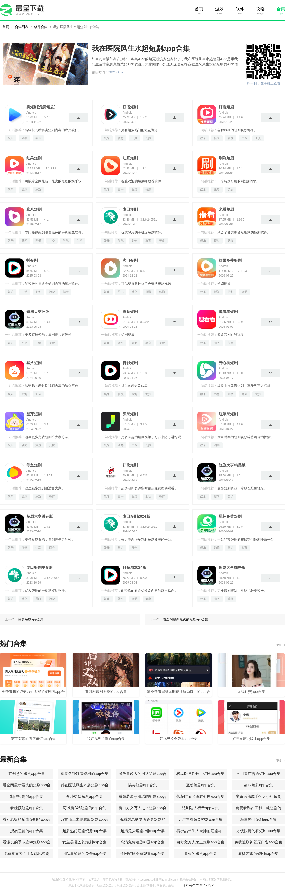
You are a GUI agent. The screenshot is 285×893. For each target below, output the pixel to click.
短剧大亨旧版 (37, 312)
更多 (279, 645)
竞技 (148, 138)
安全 (38, 394)
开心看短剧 (228, 363)
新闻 (217, 138)
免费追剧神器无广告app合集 (258, 842)
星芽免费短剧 (230, 516)
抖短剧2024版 (134, 568)
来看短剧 (226, 209)
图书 (24, 138)
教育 (38, 138)
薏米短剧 (34, 209)
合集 (280, 9)
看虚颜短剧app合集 (26, 808)
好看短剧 (226, 107)
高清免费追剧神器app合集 (142, 842)
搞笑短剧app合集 (142, 785)
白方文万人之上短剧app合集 (200, 842)
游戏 (219, 9)
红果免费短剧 (230, 260)
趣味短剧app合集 (258, 785)
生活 (134, 189)
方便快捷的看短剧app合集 (258, 831)
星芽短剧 (34, 414)
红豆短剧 (130, 158)
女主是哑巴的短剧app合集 (84, 842)
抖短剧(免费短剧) (41, 107)
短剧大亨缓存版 (39, 516)
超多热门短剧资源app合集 (84, 831)
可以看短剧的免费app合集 (84, 854)
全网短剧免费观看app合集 (142, 854)
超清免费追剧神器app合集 (142, 831)
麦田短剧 (130, 209)
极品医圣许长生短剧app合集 (200, 774)
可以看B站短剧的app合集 (84, 808)
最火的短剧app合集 (200, 854)
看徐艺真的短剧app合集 (258, 854)
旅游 (38, 189)
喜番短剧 (130, 312)
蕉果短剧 (130, 414)
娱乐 (11, 138)
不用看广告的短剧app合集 (258, 774)
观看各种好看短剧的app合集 (85, 774)
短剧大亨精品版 (232, 465)
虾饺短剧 (130, 465)
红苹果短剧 (228, 414)
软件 (240, 9)
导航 (66, 240)
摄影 (24, 189)
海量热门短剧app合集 (258, 819)
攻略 (260, 9)
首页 (199, 9)
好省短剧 (130, 107)
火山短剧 (130, 260)
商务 (38, 291)
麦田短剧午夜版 (39, 568)
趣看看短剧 (228, 312)
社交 (230, 138)
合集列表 (21, 27)
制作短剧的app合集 (26, 796)
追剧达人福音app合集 (200, 808)
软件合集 (41, 27)
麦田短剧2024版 (136, 516)
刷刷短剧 (226, 158)
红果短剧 (34, 158)
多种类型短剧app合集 (84, 796)
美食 (244, 138)
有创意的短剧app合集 (26, 774)
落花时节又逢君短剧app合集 (200, 796)
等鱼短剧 (34, 465)
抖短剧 (32, 260)
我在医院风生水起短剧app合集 (76, 27)
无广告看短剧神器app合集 (200, 819)
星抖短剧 (34, 363)
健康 (148, 189)
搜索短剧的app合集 (26, 831)
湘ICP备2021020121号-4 (198, 885)
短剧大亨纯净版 (232, 568)
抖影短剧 (130, 363)
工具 (134, 138)
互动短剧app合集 (200, 785)
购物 (134, 240)
